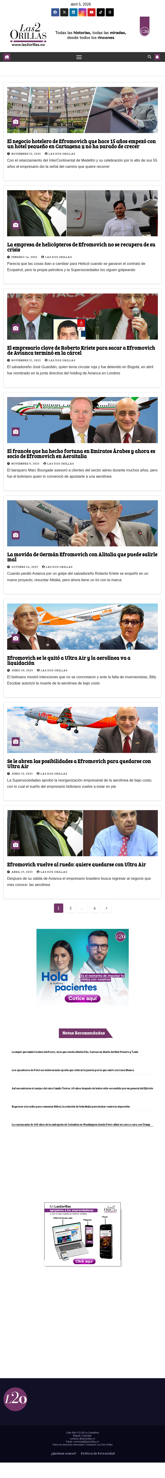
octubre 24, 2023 (25, 567)
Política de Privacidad (97, 1453)
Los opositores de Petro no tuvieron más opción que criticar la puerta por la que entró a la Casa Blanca (73, 1070)
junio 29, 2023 (23, 670)
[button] (149, 56)
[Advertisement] (82, 1161)
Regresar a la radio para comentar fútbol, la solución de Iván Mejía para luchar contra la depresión (71, 1106)
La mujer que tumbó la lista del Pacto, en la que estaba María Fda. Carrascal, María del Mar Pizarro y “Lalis (75, 1052)
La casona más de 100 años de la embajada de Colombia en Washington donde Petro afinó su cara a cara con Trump (81, 1124)
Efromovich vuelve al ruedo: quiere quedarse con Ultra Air (76, 864)
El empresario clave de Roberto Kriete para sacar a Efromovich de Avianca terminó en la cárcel (81, 350)
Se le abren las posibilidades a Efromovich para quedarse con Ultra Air (79, 764)
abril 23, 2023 (22, 872)
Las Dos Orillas (60, 153)
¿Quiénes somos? (63, 1453)
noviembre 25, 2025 (27, 153)
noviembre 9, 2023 (26, 463)
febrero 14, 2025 (25, 257)
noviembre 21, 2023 (27, 360)
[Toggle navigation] (79, 56)
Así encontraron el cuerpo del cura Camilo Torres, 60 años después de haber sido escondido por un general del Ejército (82, 1088)
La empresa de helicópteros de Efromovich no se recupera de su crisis (81, 247)
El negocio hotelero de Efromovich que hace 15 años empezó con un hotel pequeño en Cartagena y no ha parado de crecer (81, 144)
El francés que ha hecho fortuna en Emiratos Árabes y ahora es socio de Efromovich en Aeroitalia (81, 453)
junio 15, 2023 (22, 773)
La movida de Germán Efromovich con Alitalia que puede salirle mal (82, 557)
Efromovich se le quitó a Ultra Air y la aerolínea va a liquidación (68, 660)
